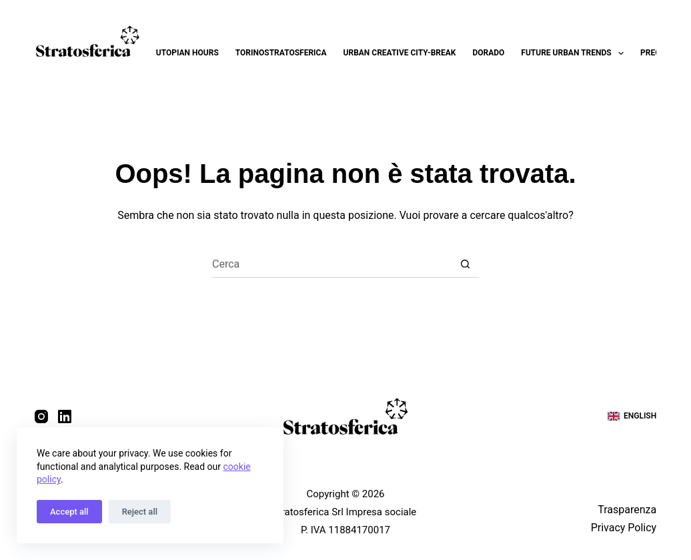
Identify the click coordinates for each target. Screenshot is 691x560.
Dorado (488, 52)
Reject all (139, 512)
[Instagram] (41, 416)
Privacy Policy (624, 527)
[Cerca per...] (332, 264)
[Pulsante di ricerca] (465, 264)
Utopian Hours (187, 52)
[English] (632, 416)
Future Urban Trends (575, 53)
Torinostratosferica (281, 52)
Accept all (69, 512)
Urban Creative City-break (399, 52)
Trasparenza (627, 509)
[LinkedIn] (64, 416)
